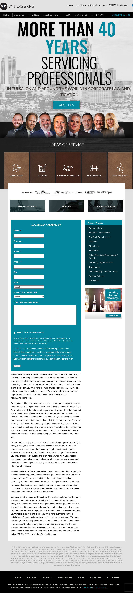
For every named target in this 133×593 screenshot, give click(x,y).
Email (17, 251)
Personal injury (120, 175)
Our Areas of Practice (105, 206)
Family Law (94, 281)
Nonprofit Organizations (99, 233)
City (15, 272)
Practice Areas (51, 15)
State (16, 283)
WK (19, 6)
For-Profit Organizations (99, 237)
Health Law (94, 251)
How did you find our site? (26, 292)
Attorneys (33, 15)
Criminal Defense (96, 276)
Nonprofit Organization (68, 175)
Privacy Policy (99, 587)
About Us (19, 15)
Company (18, 241)
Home (6, 15)
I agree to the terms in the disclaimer (30, 332)
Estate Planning (94, 175)
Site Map (87, 587)
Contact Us (81, 15)
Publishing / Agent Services (101, 263)
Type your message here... (26, 302)
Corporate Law (17, 175)
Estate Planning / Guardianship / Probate (103, 256)
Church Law (94, 246)
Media (67, 15)
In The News (97, 15)
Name (17, 231)
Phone (17, 262)
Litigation (42, 175)
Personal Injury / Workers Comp (103, 272)
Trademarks (94, 267)
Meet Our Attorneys (27, 206)
